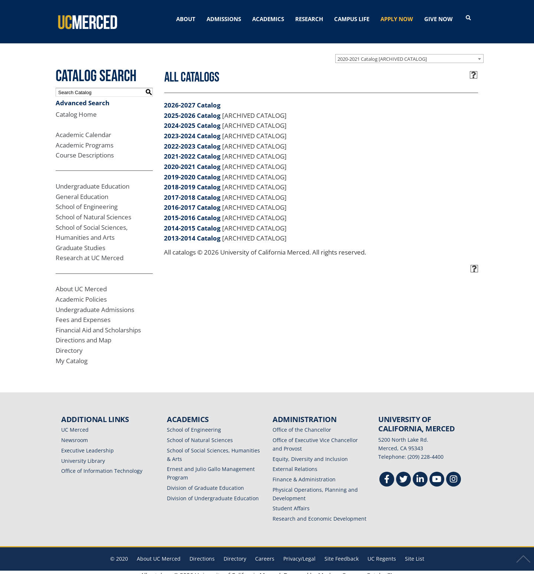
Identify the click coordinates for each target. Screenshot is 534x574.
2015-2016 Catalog (192, 211)
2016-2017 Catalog (192, 201)
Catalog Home (76, 108)
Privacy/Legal (299, 552)
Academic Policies (81, 293)
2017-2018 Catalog (192, 191)
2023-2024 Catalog (192, 129)
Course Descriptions (85, 149)
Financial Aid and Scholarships (98, 323)
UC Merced (75, 423)
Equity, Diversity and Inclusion (310, 452)
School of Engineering (87, 200)
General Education (82, 190)
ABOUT (185, 19)
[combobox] (409, 52)
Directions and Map (83, 334)
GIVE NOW (438, 19)
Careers (264, 552)
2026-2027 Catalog (192, 98)
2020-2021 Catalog (192, 160)
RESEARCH (309, 19)
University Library (83, 454)
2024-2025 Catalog (192, 119)
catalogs (160, 569)
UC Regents (381, 552)
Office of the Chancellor (302, 423)
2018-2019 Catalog (192, 180)
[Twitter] (403, 473)
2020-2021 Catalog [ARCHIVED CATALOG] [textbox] (382, 52)
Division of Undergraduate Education (213, 491)
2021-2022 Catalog (192, 150)
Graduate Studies (80, 241)
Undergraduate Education (92, 180)
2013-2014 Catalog (192, 232)
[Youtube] (436, 473)
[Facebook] (386, 473)
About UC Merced (81, 283)
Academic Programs (84, 139)
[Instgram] (453, 473)
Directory (69, 344)
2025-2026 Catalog (192, 109)
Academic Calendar (83, 128)
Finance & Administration (304, 473)
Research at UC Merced (89, 252)
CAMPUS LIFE (351, 19)
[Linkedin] (420, 473)
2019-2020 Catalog (192, 170)
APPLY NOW (396, 19)
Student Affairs (291, 502)
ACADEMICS (268, 19)
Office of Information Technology (101, 464)
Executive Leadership (87, 444)
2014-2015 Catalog (192, 222)
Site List (414, 552)
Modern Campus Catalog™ (355, 569)
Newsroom (74, 433)
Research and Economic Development (319, 512)
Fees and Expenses (83, 313)
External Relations (295, 463)
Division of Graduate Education (205, 481)
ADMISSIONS (224, 19)
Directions (202, 552)
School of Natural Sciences (93, 210)
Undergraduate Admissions (95, 303)
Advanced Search (82, 96)
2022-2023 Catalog (192, 140)
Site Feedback (341, 552)
